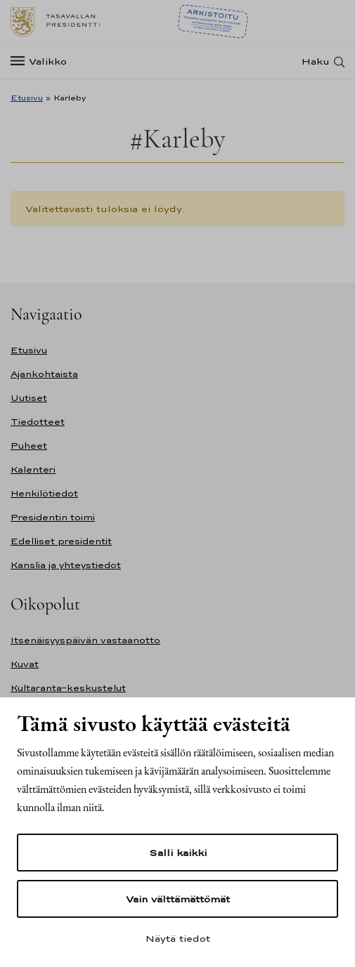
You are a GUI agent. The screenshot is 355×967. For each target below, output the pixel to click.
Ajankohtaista (44, 374)
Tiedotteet (38, 422)
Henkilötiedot (44, 493)
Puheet (29, 446)
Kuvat (25, 664)
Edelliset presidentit (61, 541)
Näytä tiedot (178, 938)
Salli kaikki (178, 852)
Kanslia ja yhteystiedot (66, 565)
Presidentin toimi (53, 517)
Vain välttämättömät (178, 899)
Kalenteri (33, 469)
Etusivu (27, 98)
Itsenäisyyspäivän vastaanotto (85, 640)
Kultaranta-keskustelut (68, 688)
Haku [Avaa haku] (316, 61)
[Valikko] (43, 61)
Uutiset (29, 398)
